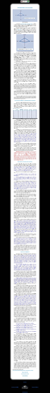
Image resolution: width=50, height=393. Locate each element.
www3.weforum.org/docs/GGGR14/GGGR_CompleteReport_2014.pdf (23, 370)
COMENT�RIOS (25, 375)
